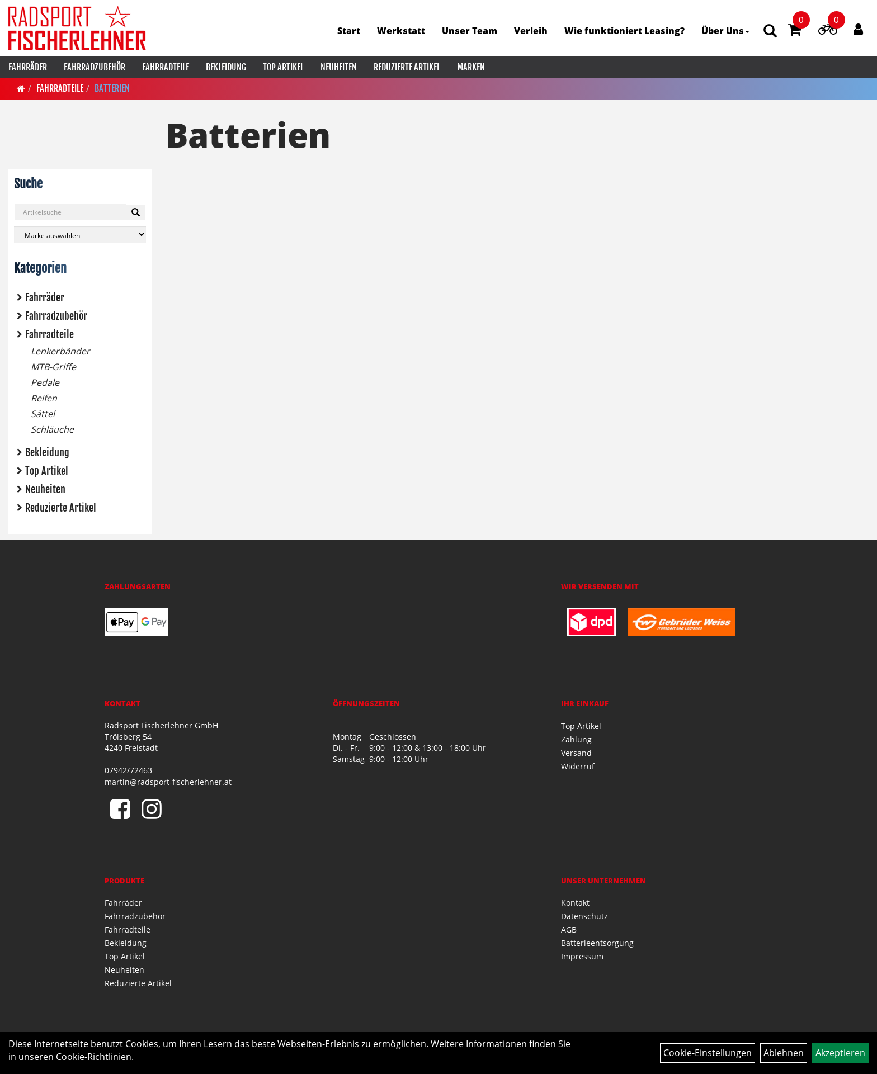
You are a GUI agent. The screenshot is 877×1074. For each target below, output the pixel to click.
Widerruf (578, 766)
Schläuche (52, 429)
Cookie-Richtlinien (93, 1057)
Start (348, 31)
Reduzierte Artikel (407, 67)
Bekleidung (226, 67)
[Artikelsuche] (770, 31)
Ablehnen (783, 1053)
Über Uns (725, 31)
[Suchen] (135, 212)
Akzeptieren (840, 1053)
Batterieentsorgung (597, 943)
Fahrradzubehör (94, 67)
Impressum (582, 956)
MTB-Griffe (53, 367)
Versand (576, 752)
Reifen (44, 398)
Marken (471, 67)
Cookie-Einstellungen (707, 1053)
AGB (569, 929)
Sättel (43, 414)
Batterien (112, 88)
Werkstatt (401, 31)
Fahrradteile (165, 67)
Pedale (45, 382)
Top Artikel (283, 67)
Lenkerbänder (60, 351)
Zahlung (576, 739)
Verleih (531, 31)
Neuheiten (338, 67)
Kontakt (575, 902)
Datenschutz (584, 916)
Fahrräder (27, 67)
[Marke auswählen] (80, 234)
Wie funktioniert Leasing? (624, 31)
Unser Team (469, 31)
